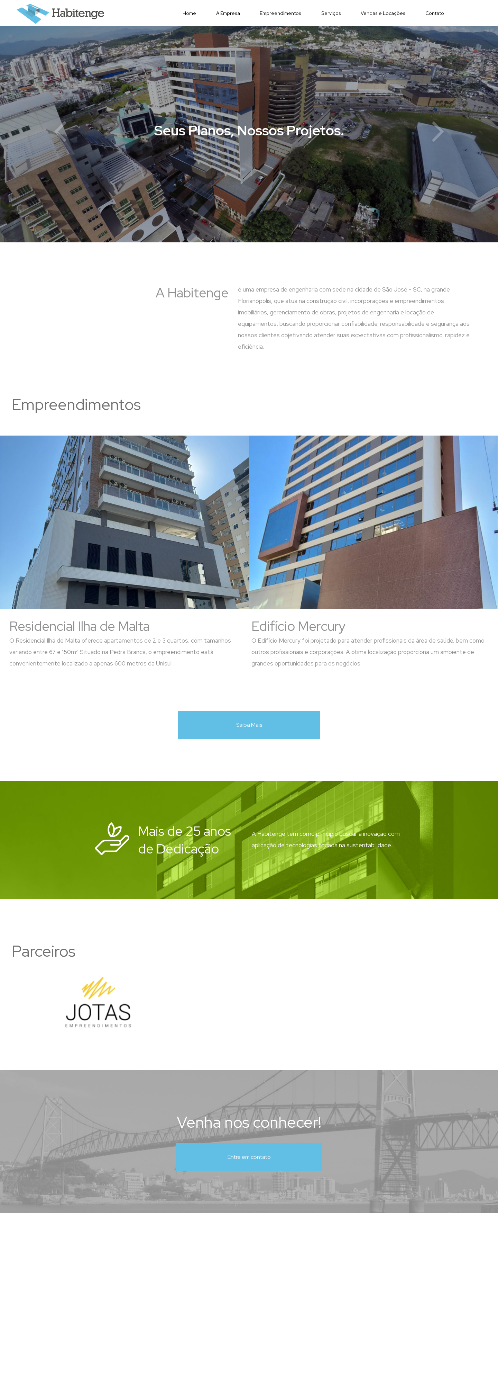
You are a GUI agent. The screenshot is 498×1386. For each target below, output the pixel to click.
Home (189, 13)
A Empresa (228, 13)
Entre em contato (249, 1157)
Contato (434, 13)
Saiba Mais (249, 724)
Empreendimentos (280, 13)
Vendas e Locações (383, 13)
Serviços (331, 13)
